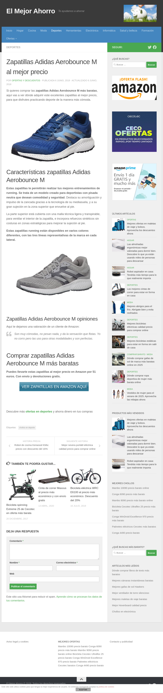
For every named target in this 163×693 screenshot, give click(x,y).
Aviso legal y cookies (17, 641)
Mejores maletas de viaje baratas (129, 599)
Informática (109, 30)
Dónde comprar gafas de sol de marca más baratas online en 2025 (141, 361)
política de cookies (106, 687)
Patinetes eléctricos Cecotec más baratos (134, 526)
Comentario (16, 541)
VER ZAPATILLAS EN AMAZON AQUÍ (54, 387)
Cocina (32, 30)
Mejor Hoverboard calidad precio (129, 605)
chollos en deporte (27, 427)
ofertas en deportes (39, 411)
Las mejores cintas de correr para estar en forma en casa (141, 292)
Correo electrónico (67, 562)
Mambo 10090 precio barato (73, 646)
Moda (43, 30)
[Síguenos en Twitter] (150, 47)
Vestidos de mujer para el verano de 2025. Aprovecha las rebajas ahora (141, 396)
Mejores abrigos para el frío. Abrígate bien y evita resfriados (140, 309)
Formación (148, 30)
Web (12, 573)
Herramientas (73, 30)
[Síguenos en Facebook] (155, 47)
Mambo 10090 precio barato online (130, 488)
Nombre (14, 562)
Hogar (20, 30)
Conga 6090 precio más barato (128, 494)
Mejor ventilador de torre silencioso (130, 593)
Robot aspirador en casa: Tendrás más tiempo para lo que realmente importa (141, 275)
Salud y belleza (128, 30)
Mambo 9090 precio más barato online (132, 500)
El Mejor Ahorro (30, 11)
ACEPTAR (83, 690)
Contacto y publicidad (121, 641)
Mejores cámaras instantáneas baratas (132, 580)
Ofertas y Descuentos (26, 80)
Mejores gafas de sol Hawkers (128, 586)
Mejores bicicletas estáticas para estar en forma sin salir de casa (142, 344)
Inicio (9, 30)
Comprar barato (136, 354)
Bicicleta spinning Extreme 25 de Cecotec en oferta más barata (20, 509)
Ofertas (10, 38)
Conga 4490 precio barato (126, 532)
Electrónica (92, 30)
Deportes (56, 30)
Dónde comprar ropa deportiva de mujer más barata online (139, 379)
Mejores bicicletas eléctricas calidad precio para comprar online (139, 327)
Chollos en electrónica (124, 611)
